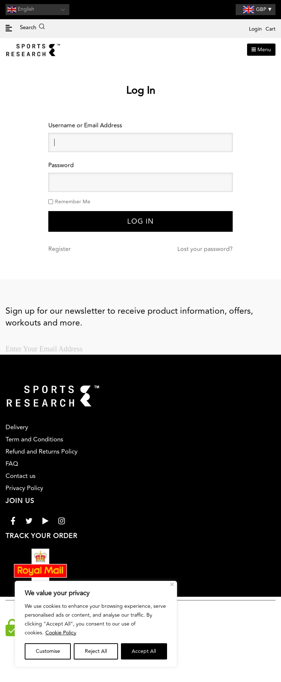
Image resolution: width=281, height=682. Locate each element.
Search (32, 27)
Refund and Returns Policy (41, 452)
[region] (96, 624)
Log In (140, 221)
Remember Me (72, 202)
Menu (261, 50)
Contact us (20, 476)
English (20, 9)
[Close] (172, 584)
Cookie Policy (60, 633)
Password (61, 165)
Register (59, 249)
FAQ (12, 464)
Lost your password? (205, 249)
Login (255, 29)
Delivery (17, 427)
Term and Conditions (34, 439)
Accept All (144, 651)
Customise (48, 651)
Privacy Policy (24, 488)
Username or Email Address (85, 125)
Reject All (96, 651)
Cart (270, 29)
